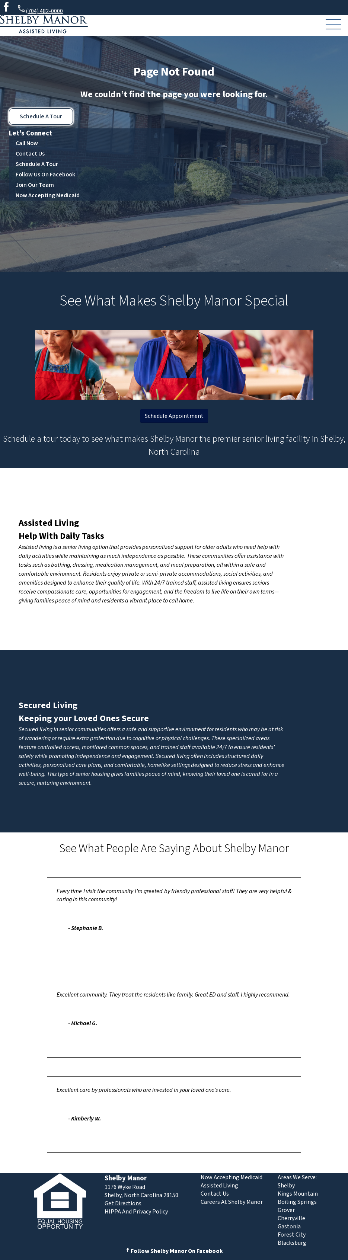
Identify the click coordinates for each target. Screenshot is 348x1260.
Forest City (292, 1235)
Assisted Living (49, 523)
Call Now (27, 143)
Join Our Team (35, 185)
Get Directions (123, 1203)
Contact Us (30, 154)
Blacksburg (292, 1243)
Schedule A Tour (41, 116)
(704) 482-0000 (40, 9)
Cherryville (291, 1218)
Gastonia (289, 1226)
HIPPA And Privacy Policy (136, 1212)
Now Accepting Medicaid (48, 195)
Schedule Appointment (174, 416)
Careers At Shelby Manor (232, 1202)
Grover (286, 1210)
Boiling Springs (297, 1202)
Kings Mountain (298, 1194)
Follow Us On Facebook (45, 174)
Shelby (286, 1185)
